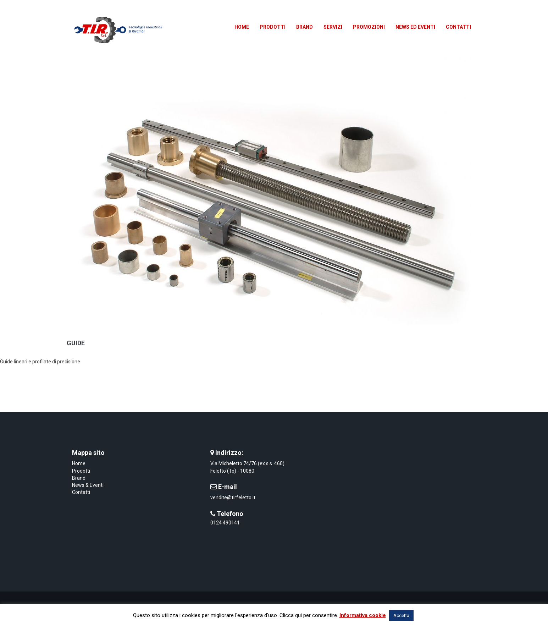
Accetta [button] (401, 615)
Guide (76, 343)
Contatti (81, 492)
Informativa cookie (362, 615)
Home (78, 463)
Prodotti (81, 471)
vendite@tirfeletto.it (232, 497)
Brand (78, 478)
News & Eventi (88, 485)
